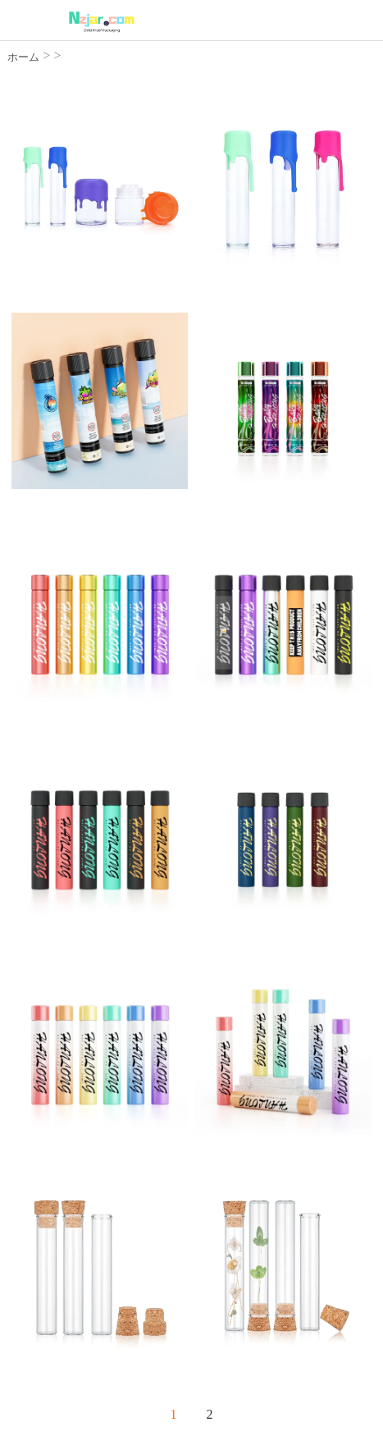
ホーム (23, 57)
